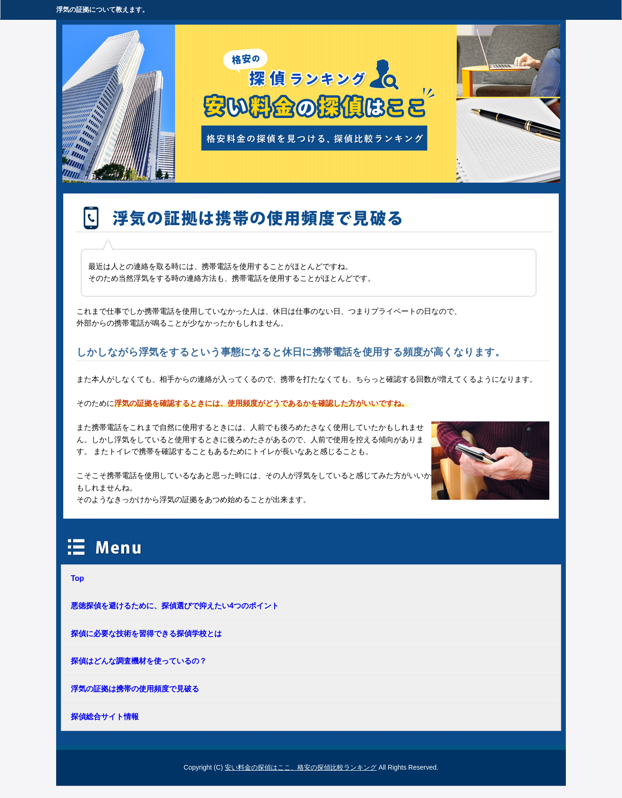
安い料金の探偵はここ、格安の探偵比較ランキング (301, 767)
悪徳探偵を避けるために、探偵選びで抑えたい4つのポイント (175, 606)
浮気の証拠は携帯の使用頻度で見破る (135, 689)
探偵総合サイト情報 (105, 717)
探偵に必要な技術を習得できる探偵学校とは (146, 634)
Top (77, 578)
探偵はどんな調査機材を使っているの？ (139, 661)
